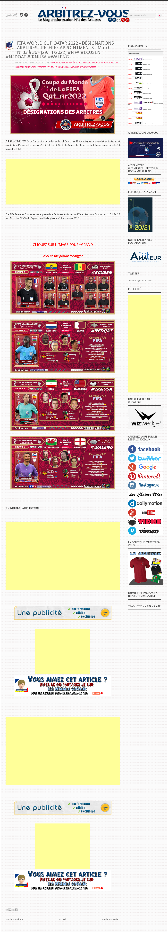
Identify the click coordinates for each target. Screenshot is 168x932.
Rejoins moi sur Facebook (26, 15)
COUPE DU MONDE (105, 62)
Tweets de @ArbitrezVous (140, 280)
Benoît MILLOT (75, 62)
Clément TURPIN (89, 62)
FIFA (48, 67)
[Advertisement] (63, 181)
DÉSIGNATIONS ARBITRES (35, 67)
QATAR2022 (84, 67)
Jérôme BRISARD (58, 67)
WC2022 (92, 67)
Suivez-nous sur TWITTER (21, 15)
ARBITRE (64, 62)
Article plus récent (14, 919)
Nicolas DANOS (72, 67)
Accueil (62, 919)
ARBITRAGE (55, 62)
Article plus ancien (110, 919)
